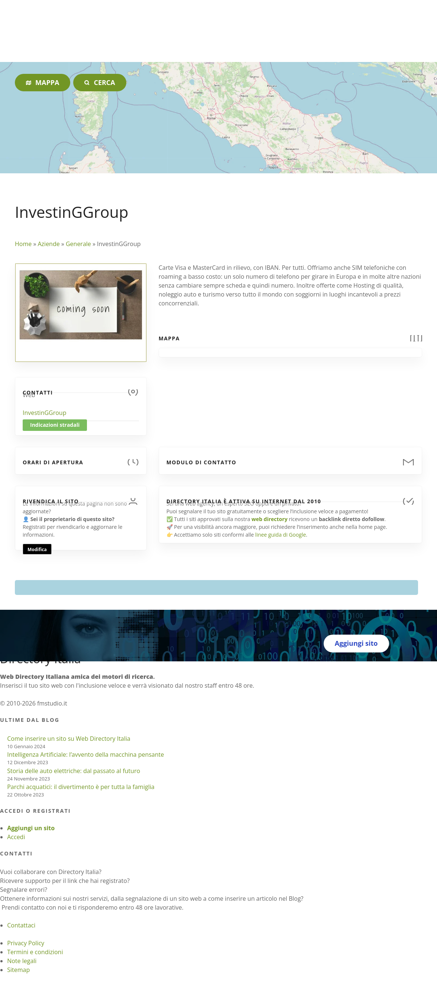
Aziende (48, 244)
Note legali (21, 961)
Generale (78, 244)
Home (23, 244)
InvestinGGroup (44, 413)
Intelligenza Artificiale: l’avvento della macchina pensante (85, 754)
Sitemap (18, 970)
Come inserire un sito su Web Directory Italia (68, 738)
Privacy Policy (25, 943)
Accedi (16, 837)
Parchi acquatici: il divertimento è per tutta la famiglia (80, 787)
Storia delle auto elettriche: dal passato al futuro (73, 771)
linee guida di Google (280, 534)
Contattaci (21, 925)
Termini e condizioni (35, 952)
